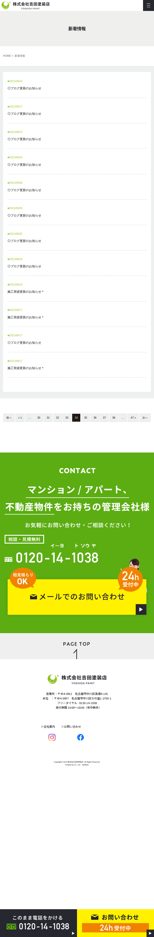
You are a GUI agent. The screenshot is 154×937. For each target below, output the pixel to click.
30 (38, 417)
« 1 (20, 417)
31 (48, 417)
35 (85, 417)
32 (57, 417)
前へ (9, 417)
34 (76, 417)
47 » (133, 417)
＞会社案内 (48, 726)
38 (113, 417)
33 (66, 417)
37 (104, 417)
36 (94, 417)
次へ (145, 417)
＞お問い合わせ (71, 726)
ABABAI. (85, 765)
